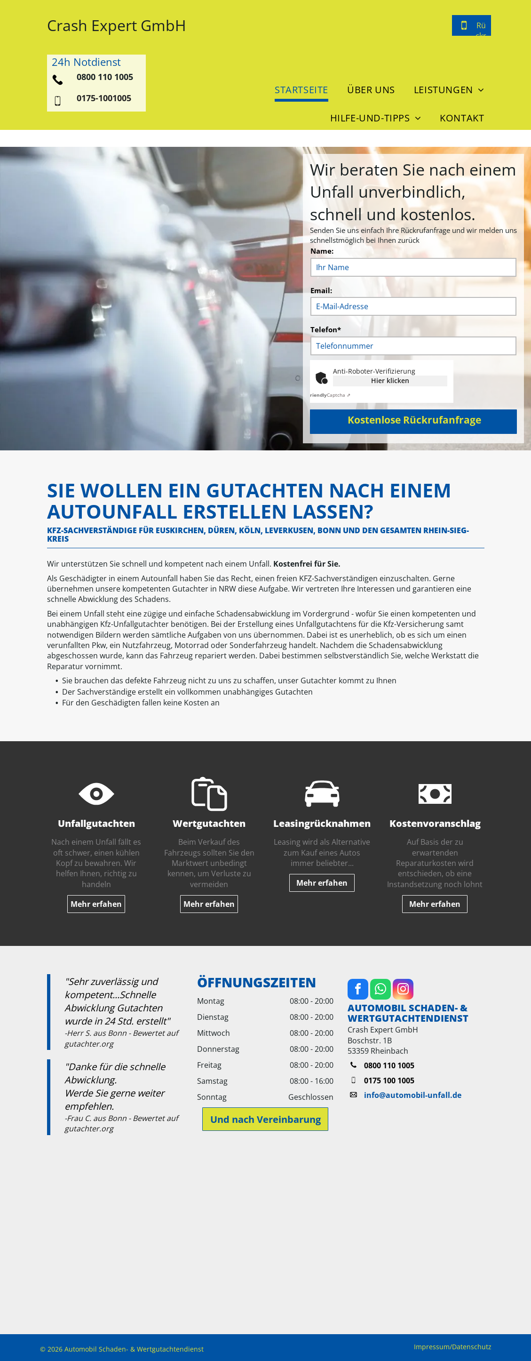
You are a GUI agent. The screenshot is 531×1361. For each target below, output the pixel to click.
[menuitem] (299, 87)
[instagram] (403, 990)
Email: (321, 290)
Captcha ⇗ (329, 395)
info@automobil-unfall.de (412, 1095)
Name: (321, 251)
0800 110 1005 (105, 76)
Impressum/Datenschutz (452, 1346)
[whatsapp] (380, 990)
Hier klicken (390, 380)
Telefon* (325, 329)
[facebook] (358, 990)
